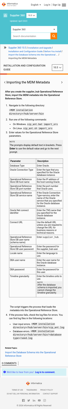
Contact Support (50, 394)
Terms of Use (17, 390)
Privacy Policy (46, 390)
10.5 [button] (31, 15)
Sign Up (57, 4)
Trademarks (31, 390)
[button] (36, 5)
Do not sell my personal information (23, 394)
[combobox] (31, 36)
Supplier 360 (17, 15)
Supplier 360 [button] (19, 29)
